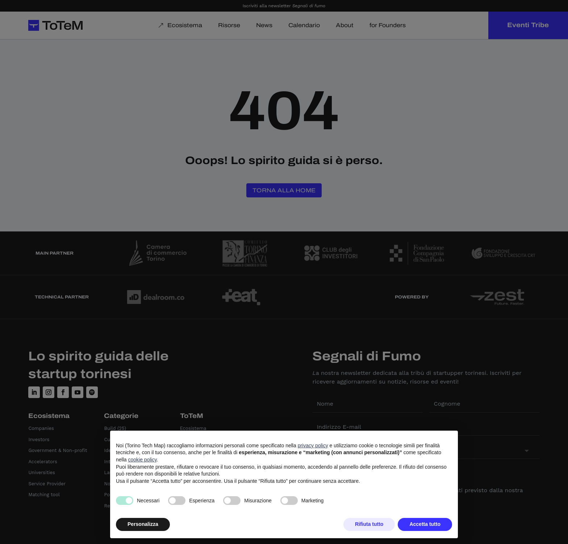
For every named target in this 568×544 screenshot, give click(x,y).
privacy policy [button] (313, 445)
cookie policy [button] (142, 460)
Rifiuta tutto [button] (369, 524)
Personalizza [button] (143, 524)
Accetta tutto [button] (424, 524)
